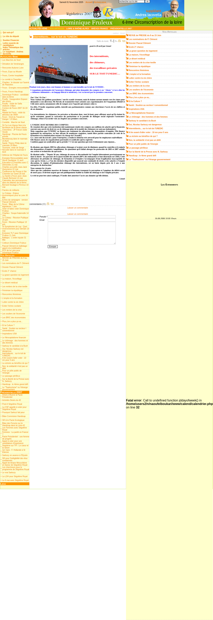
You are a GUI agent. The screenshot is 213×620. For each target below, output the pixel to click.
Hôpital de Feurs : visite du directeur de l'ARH (13, 114)
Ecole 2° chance (9, 271)
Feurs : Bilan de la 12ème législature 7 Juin (13, 205)
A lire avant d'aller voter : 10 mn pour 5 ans (14, 359)
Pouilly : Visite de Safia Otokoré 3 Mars (12, 105)
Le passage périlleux (11, 376)
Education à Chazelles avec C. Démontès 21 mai (15, 164)
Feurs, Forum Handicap (12, 92)
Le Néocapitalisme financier (14, 337)
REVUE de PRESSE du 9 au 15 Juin (145, 35)
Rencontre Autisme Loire (13, 68)
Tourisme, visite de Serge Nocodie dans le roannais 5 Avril (14, 150)
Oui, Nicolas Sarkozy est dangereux (145, 125)
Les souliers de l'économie (13, 314)
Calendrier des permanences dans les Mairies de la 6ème (14, 181)
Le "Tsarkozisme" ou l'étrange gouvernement (149, 159)
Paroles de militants (10, 190)
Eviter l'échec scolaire (11, 306)
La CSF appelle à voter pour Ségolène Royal (14, 408)
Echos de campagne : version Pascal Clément (15, 201)
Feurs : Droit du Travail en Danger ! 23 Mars (13, 118)
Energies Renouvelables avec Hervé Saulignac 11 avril (15, 159)
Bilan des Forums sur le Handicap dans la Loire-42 (13, 424)
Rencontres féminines (11, 294)
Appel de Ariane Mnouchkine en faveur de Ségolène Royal (14, 464)
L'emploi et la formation (12, 298)
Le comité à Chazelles (11, 79)
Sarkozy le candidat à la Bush (15, 346)
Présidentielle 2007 (121, 29)
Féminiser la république (12, 290)
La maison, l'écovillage (12, 279)
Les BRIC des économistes (14, 317)
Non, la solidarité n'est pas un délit (145, 140)
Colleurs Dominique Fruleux (14, 243)
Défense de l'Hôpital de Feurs (15, 155)
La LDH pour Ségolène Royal (15, 476)
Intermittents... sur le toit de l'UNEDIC (146, 128)
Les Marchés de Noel (11, 60)
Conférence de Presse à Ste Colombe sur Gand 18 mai (14, 172)
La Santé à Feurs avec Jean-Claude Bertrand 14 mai (14, 177)
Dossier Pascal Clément (12, 267)
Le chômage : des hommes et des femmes (148, 117)
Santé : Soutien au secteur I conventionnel (14, 329)
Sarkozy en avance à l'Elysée (15, 455)
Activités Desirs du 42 (11, 400)
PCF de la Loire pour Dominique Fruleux (11, 251)
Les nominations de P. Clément (15, 263)
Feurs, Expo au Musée (12, 72)
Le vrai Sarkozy (9, 472)
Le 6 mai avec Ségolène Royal (15, 480)
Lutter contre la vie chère (13, 302)
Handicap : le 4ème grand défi (15, 384)
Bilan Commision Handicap (14, 416)
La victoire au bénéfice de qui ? (15, 363)
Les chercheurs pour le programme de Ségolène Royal (15, 468)
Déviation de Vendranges (13, 64)
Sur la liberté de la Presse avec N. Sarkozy (148, 152)
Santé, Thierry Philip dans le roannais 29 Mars (14, 144)
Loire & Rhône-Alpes (78, 29)
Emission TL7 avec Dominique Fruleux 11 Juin (15, 234)
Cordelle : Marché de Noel (13, 122)
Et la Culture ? (8, 325)
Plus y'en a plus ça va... (12, 321)
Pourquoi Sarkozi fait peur (13, 412)
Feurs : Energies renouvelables (15, 88)
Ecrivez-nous (100, 2)
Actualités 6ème (38, 29)
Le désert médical (10, 283)
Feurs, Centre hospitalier (13, 75)
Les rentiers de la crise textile (15, 286)
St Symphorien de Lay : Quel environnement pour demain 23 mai (15, 229)
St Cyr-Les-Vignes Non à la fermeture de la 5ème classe (14, 126)
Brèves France (99, 29)
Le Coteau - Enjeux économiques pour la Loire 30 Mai (15, 195)
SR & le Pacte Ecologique (13, 420)
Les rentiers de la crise (12, 310)
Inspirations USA (9, 334)
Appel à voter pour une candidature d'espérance (12, 442)
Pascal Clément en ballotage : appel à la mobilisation (15, 247)
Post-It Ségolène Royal (12, 404)
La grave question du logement (15, 275)
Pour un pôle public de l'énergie (143, 144)
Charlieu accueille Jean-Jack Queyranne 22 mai (14, 168)
